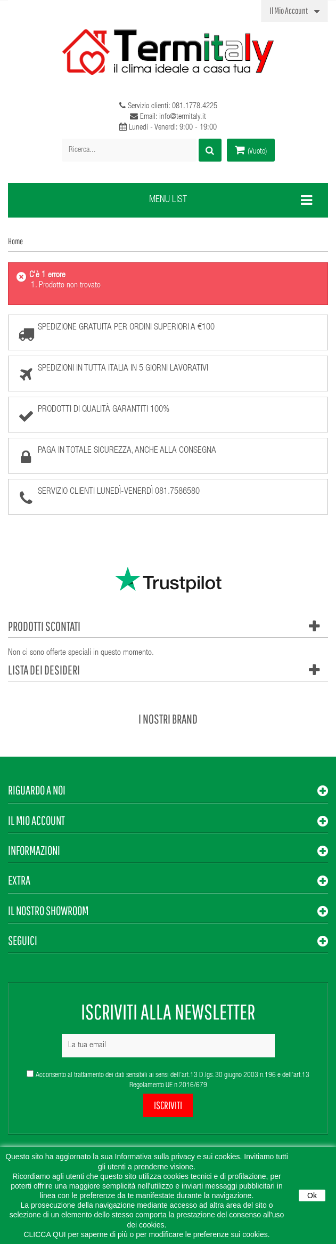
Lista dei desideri (44, 669)
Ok (312, 1195)
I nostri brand (168, 718)
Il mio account (36, 820)
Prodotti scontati (44, 626)
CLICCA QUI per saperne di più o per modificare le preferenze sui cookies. (146, 1234)
